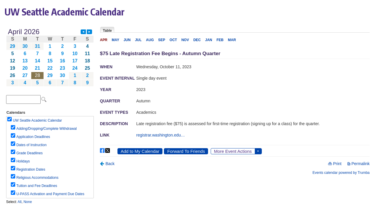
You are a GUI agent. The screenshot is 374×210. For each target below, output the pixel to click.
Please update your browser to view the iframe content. (50, 57)
